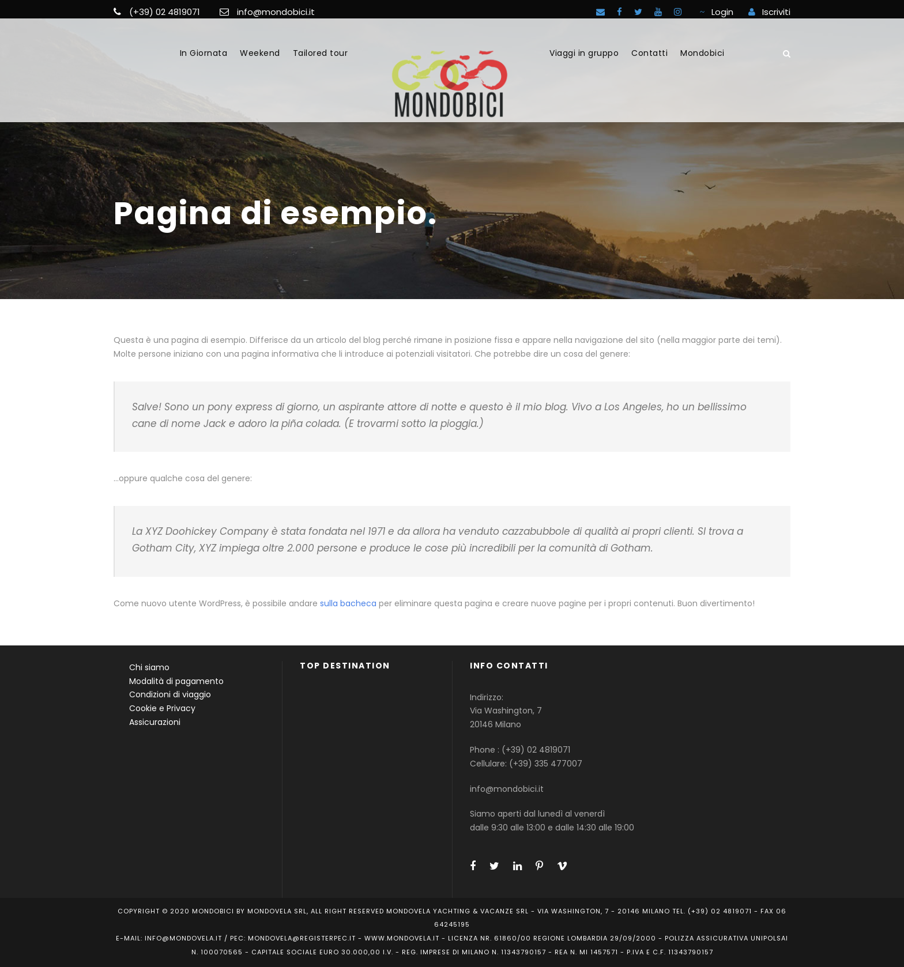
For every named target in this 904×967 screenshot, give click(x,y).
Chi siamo (149, 667)
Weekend (260, 53)
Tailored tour (320, 53)
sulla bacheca (348, 603)
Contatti (649, 53)
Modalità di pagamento (176, 681)
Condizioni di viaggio (170, 694)
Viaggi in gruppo (584, 53)
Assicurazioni (154, 722)
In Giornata (204, 53)
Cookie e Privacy (162, 708)
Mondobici (702, 53)
